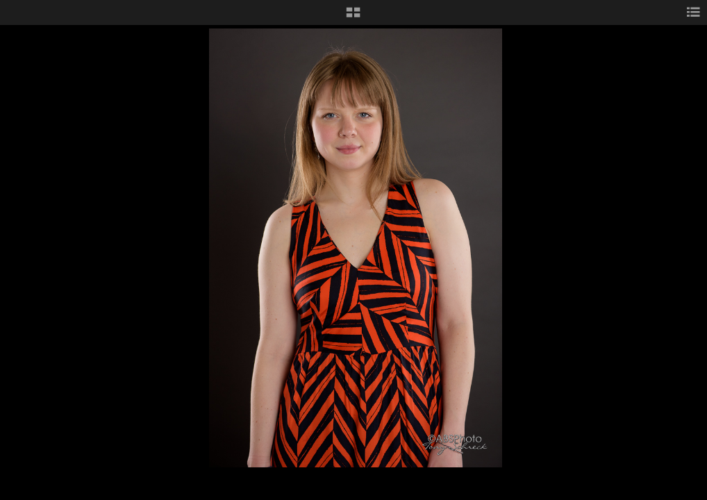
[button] (353, 17)
